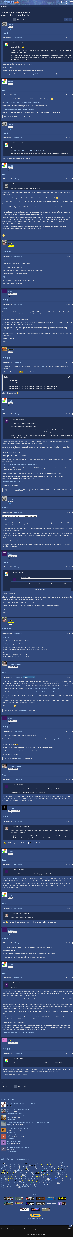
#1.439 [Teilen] (68, 977)
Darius (21, 1184)
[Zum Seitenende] (70, 1226)
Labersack (16, 1167)
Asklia (25, 1171)
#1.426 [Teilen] (68, 304)
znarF (30, 1173)
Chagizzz (3, 1186)
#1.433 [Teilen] (68, 731)
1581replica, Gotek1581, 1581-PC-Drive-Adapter (21, 1103)
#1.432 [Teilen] (68, 677)
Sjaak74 (46, 1173)
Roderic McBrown (56, 1180)
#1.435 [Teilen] (68, 821)
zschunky (16, 1169)
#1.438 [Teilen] (68, 942)
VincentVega (54, 1176)
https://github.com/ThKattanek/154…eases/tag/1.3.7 (44, 688)
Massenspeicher (11, 1132)
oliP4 (8, 1111)
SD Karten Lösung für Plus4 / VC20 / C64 (19, 1128)
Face (61, 1183)
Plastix (3, 1178)
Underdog (44, 1178)
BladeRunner (61, 1171)
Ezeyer (3, 1184)
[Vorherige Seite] (2, 19)
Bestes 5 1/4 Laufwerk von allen (16, 1116)
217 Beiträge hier (18, 677)
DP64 (18, 1171)
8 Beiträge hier (17, 362)
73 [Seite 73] (18, 19)
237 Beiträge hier (18, 1053)
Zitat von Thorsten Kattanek (21, 826)
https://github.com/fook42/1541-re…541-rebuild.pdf (19, 109)
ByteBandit (34, 1178)
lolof (56, 1167)
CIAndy (18, 1178)
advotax (34, 1163)
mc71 (61, 1173)
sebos (46, 1180)
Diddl (2, 1165)
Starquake (48, 1167)
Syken (3, 1180)
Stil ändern (68, 1228)
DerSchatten (12, 1184)
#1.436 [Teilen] (68, 864)
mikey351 (23, 1183)
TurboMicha (54, 1163)
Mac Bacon (39, 1183)
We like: (35, 1194)
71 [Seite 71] (11, 19)
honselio (54, 1183)
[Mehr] (72, 37)
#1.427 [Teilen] (68, 362)
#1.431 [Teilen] (68, 633)
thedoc (67, 1178)
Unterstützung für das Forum (35, 1218)
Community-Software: (36, 1234)
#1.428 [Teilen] (68, 414)
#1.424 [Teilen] (68, 178)
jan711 (3, 1176)
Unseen (41, 1169)
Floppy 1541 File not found (14, 1135)
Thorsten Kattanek (22, 710)
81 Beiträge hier (18, 821)
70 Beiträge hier (18, 94)
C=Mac (26, 1178)
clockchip (19, 1175)
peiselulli (54, 1173)
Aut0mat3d (34, 1186)
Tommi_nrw (49, 1169)
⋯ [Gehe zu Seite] (8, 19)
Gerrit (64, 1165)
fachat (8, 1143)
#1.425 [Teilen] (68, 256)
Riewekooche (5, 1183)
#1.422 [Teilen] (68, 94)
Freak (12, 1171)
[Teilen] (66, 19)
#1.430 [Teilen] (68, 566)
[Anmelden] (66, 2)
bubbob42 (28, 1176)
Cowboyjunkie (5, 1169)
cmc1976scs (21, 1173)
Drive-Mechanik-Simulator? (15, 1141)
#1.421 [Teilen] (68, 37)
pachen (14, 1183)
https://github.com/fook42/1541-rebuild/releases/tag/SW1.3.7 (22, 102)
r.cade (39, 1167)
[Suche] (61, 2)
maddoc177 (55, 1175)
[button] (70, 19)
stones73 (7, 637)
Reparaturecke (10, 1138)
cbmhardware (14, 1186)
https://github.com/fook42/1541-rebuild (43, 74)
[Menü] (70, 2)
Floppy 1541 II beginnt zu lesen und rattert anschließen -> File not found (28, 1122)
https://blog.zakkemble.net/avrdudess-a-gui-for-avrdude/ (18, 464)
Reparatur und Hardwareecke (14, 1113)
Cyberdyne (29, 1184)
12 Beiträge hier (18, 37)
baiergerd (9, 1124)
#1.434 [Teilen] (68, 779)
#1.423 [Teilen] (68, 137)
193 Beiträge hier (18, 256)
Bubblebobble (12, 1165)
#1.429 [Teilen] (68, 512)
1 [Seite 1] (5, 19)
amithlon (32, 1169)
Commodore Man (41, 1184)
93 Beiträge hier (18, 304)
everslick (10, 1175)
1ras (46, 1176)
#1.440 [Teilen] (68, 1053)
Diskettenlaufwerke (11, 1106)
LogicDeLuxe (5, 1167)
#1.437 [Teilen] (68, 908)
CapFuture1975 (29, 1175)
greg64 (6, 260)
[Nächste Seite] (27, 19)
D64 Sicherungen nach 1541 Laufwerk (18, 1147)
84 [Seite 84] (24, 19)
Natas (57, 1165)
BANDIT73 (24, 1186)
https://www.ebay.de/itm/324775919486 (14, 481)
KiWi (47, 1183)
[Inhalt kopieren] (69, 377)
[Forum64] (32, 2)
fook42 (19, 116)
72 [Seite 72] (14, 19)
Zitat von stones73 (18, 419)
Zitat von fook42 (18, 43)
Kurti (8, 1117)
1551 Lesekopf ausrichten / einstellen (18, 1109)
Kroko (63, 1175)
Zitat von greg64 (18, 184)
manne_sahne (35, 1171)
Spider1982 (23, 1165)
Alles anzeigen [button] (40, 589)
